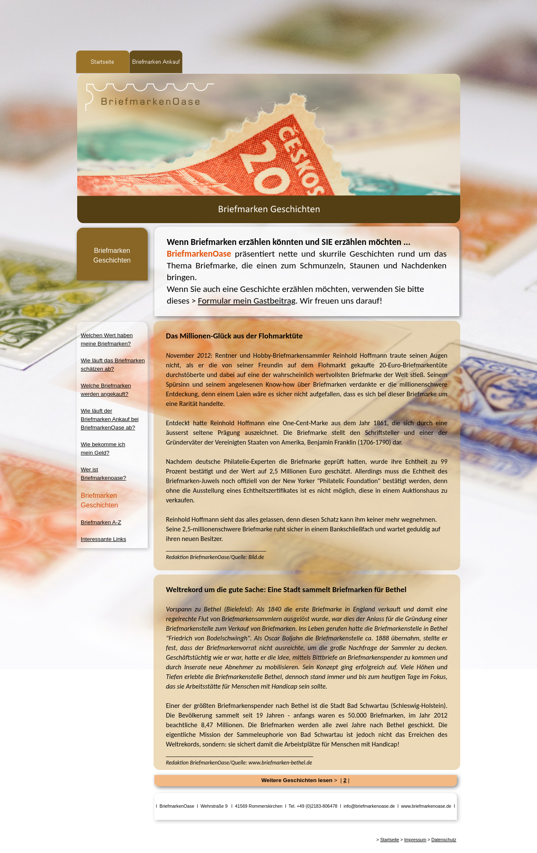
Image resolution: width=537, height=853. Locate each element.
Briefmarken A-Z (101, 522)
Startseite (389, 839)
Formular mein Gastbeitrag (246, 300)
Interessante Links (103, 539)
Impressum (415, 839)
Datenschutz (443, 839)
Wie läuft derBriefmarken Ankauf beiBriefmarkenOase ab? (110, 419)
